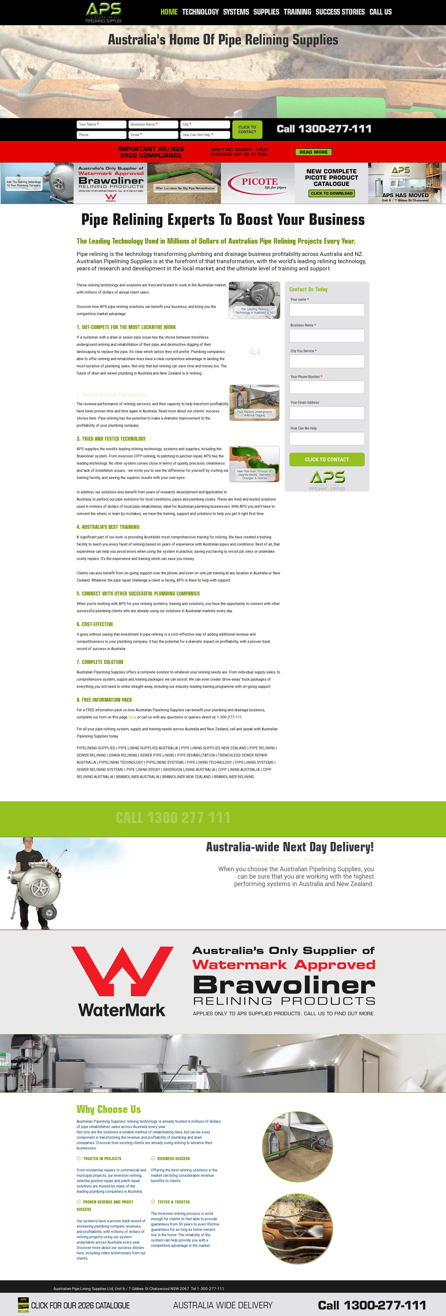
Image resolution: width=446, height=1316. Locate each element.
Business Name (144, 124)
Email (136, 135)
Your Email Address (305, 402)
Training (298, 12)
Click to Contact (247, 129)
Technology (202, 12)
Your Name (89, 124)
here (132, 717)
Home (171, 12)
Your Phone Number (306, 377)
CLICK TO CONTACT (327, 459)
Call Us (381, 12)
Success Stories (341, 12)
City (187, 124)
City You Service (304, 351)
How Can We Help (198, 135)
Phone (84, 135)
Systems (237, 12)
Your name (300, 299)
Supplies (267, 12)
